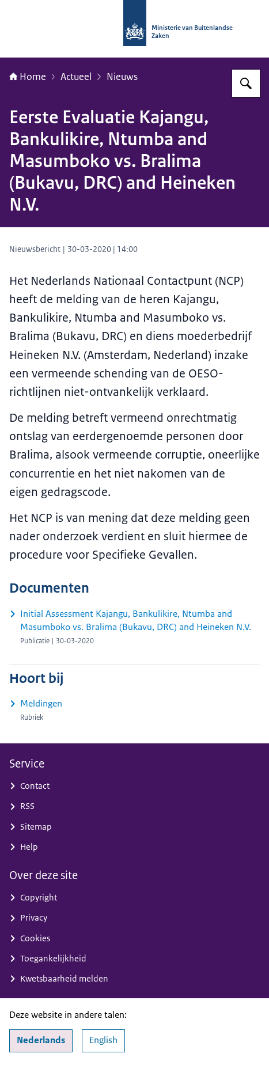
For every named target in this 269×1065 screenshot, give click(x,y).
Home (27, 76)
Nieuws (122, 76)
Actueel (76, 76)
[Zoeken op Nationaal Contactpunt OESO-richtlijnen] (246, 83)
